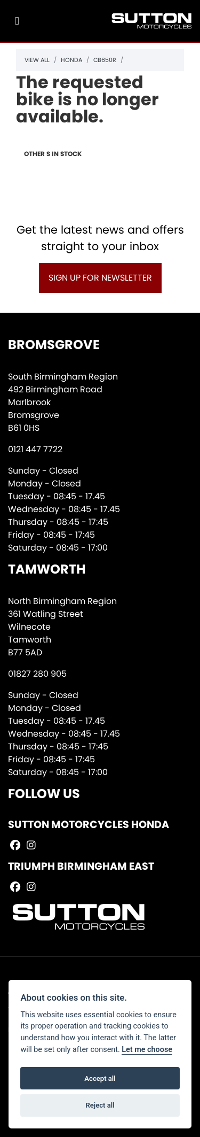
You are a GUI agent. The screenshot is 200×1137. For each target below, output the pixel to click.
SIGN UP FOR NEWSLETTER (100, 278)
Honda (71, 60)
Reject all (99, 1105)
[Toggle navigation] (17, 21)
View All (37, 60)
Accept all (99, 1078)
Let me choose (147, 1049)
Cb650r (104, 60)
